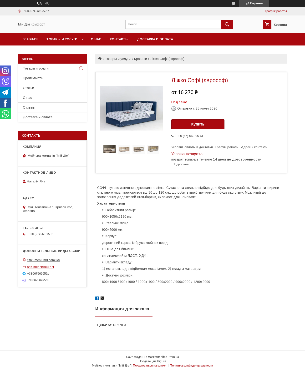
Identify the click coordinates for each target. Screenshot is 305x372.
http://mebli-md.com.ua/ (43, 260)
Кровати (140, 59)
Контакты (119, 39)
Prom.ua (173, 357)
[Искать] (227, 24)
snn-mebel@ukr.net (40, 267)
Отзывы (29, 107)
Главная (30, 39)
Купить (198, 124)
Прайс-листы (33, 78)
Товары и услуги (61, 39)
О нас (96, 39)
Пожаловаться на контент (150, 365)
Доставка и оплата (155, 39)
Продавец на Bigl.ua (152, 361)
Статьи (28, 88)
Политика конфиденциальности (191, 365)
